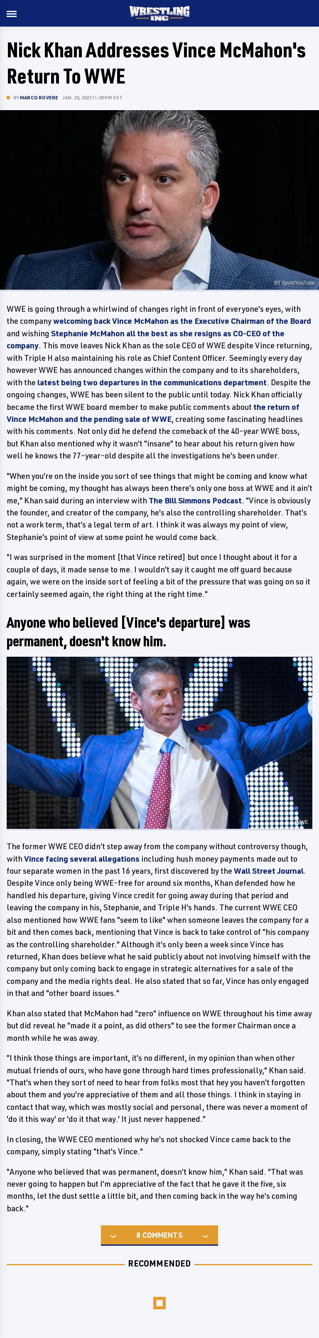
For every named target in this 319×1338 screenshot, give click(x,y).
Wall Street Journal (269, 871)
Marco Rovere (39, 97)
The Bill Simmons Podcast (195, 500)
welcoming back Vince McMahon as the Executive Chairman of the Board (182, 321)
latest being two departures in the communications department (152, 382)
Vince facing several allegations (82, 859)
